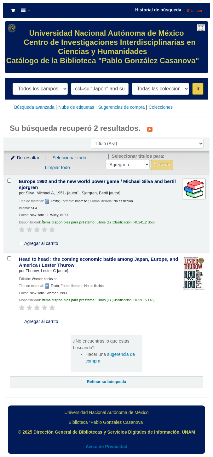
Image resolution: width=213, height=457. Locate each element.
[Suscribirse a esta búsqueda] (149, 129)
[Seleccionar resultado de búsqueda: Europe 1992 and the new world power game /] (9, 181)
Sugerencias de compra (121, 107)
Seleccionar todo (69, 157)
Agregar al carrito (38, 243)
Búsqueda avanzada (34, 107)
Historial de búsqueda (158, 9)
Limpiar (194, 10)
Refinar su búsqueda (106, 382)
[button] (12, 10)
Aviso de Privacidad (107, 446)
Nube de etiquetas (76, 107)
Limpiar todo (57, 167)
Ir (197, 88)
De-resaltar (24, 157)
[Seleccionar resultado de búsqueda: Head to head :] (9, 258)
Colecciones (161, 107)
